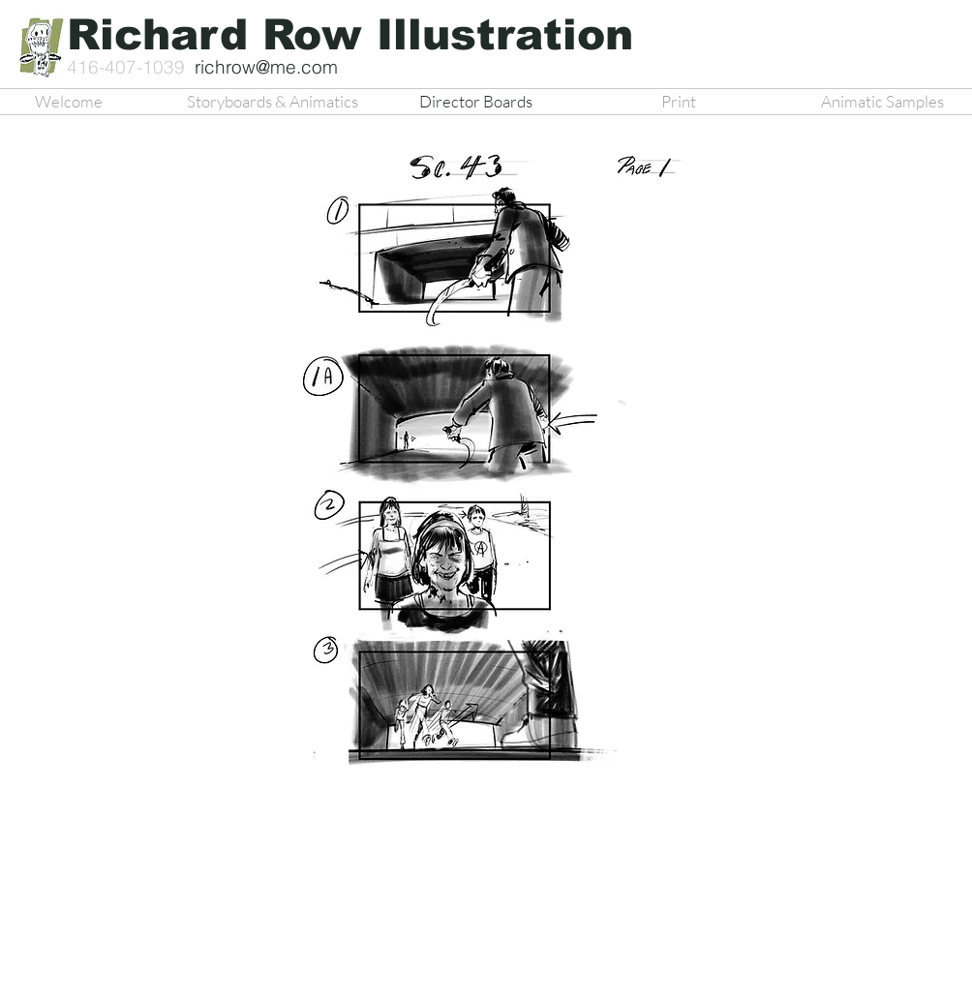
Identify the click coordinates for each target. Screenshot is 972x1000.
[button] (455, 475)
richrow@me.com (266, 66)
